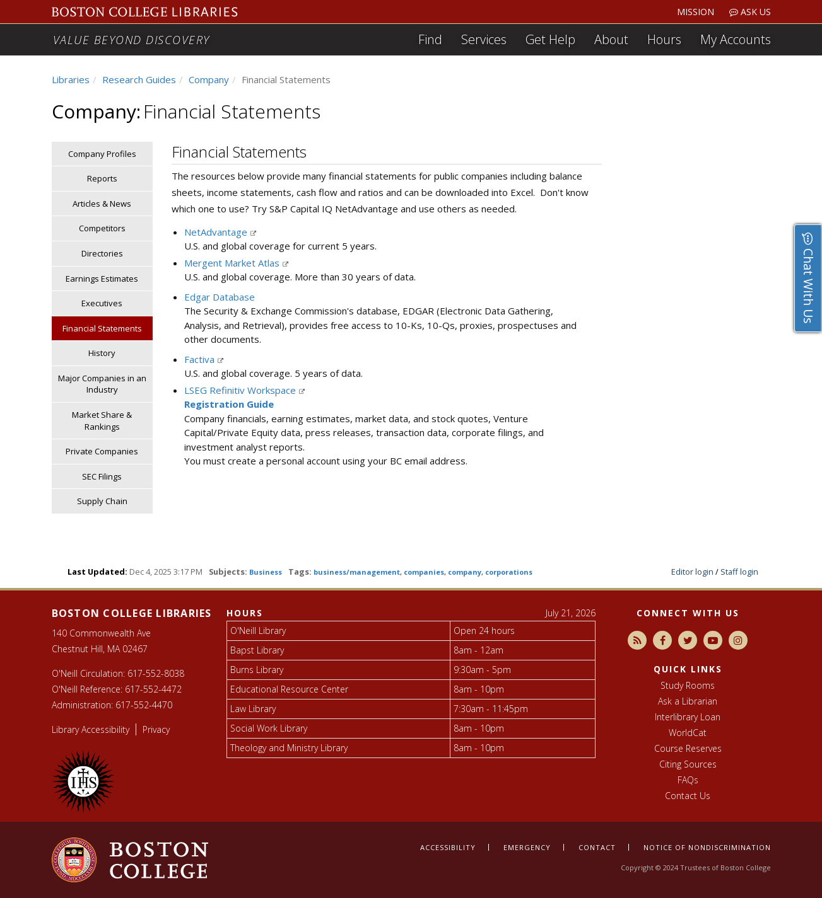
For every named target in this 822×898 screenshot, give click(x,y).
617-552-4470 (143, 705)
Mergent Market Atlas (233, 262)
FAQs (688, 780)
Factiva (200, 359)
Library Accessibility (90, 729)
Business (265, 572)
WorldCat (688, 733)
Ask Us (750, 12)
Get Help (550, 39)
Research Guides (139, 79)
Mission (695, 12)
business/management (357, 572)
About (611, 39)
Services (484, 39)
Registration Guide (229, 404)
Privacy (156, 729)
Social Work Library (268, 728)
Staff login (739, 571)
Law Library (253, 709)
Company (209, 79)
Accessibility (448, 847)
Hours (664, 39)
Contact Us (687, 796)
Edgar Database (219, 297)
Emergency (527, 847)
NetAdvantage (217, 232)
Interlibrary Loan (687, 717)
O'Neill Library (258, 630)
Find (430, 39)
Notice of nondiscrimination (707, 847)
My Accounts (735, 39)
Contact (597, 847)
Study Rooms (688, 685)
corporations (508, 572)
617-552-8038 (155, 673)
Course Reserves (688, 748)
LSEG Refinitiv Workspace (241, 390)
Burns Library (256, 670)
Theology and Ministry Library (289, 748)
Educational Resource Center (289, 689)
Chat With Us (808, 278)
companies (424, 572)
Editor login (692, 571)
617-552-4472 (153, 689)
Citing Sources (688, 764)
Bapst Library (257, 650)
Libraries (71, 79)
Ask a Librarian (687, 701)
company (464, 572)
